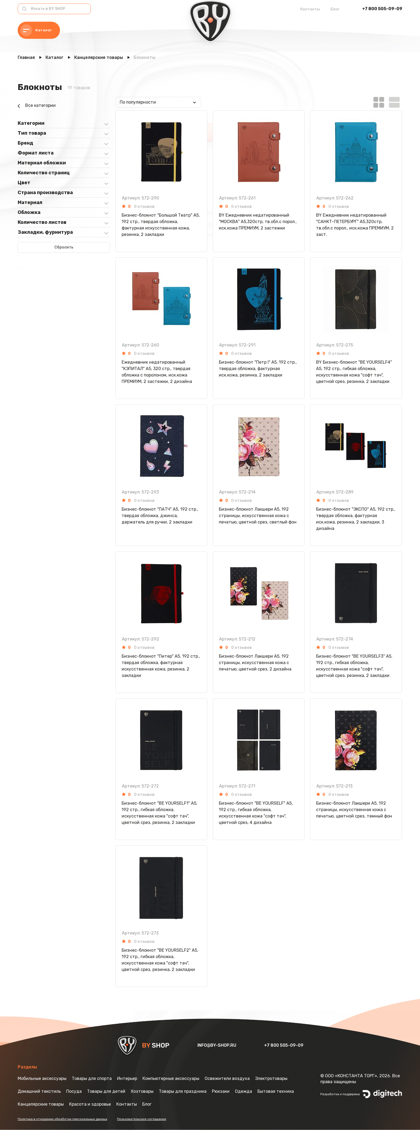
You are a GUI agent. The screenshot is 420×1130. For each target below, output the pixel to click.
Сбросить (63, 247)
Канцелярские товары (41, 1104)
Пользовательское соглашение (141, 1119)
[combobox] (158, 102)
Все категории (37, 106)
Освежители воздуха (227, 1078)
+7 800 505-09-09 (382, 8)
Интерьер (127, 1078)
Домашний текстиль (39, 1091)
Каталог (36, 30)
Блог (335, 9)
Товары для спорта (92, 1078)
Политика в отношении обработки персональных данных (62, 1119)
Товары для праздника (183, 1091)
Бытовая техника (275, 1091)
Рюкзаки (221, 1091)
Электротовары (271, 1078)
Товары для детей (106, 1091)
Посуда (74, 1091)
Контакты (310, 9)
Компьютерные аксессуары (170, 1078)
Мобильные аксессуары (42, 1078)
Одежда (243, 1091)
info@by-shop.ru (217, 1045)
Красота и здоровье (90, 1104)
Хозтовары (142, 1091)
